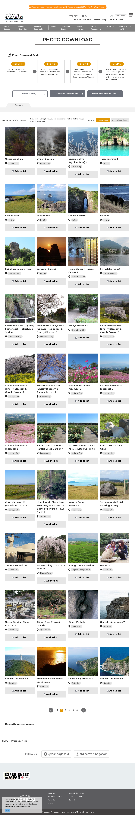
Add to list (20, 171)
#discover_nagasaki (91, 754)
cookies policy (10, 806)
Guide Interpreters (76, 796)
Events (54, 27)
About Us (51, 793)
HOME (5, 741)
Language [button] (73, 16)
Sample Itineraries (22, 28)
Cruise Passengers (96, 28)
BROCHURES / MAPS (125, 28)
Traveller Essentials (38, 28)
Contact (110, 27)
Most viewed (102, 120)
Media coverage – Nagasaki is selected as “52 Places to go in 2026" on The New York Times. (66, 7)
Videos (50, 803)
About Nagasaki (8, 28)
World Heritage (80, 28)
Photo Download (19, 741)
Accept (7, 810)
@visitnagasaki (56, 754)
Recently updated (120, 120)
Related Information (76, 793)
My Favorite (121, 16)
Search (18, 105)
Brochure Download (55, 796)
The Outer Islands (65, 28)
